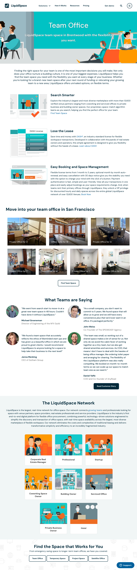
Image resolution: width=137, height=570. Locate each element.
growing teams (95, 410)
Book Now (86, 194)
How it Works (60, 6)
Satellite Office (98, 558)
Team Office (37, 558)
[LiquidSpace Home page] (16, 6)
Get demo (109, 6)
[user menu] (129, 5)
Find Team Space (59, 113)
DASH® (80, 136)
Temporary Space (58, 558)
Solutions (43, 6)
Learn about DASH (88, 146)
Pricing (86, 6)
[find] (121, 5)
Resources (74, 6)
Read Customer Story (106, 386)
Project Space (78, 558)
